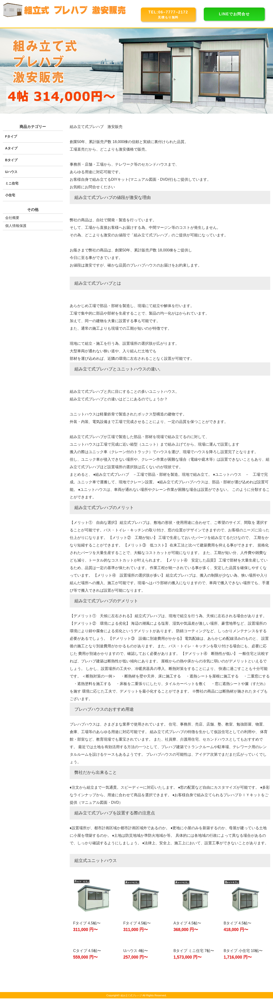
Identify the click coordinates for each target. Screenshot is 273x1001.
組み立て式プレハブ (131, 998)
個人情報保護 (16, 225)
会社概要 (12, 217)
